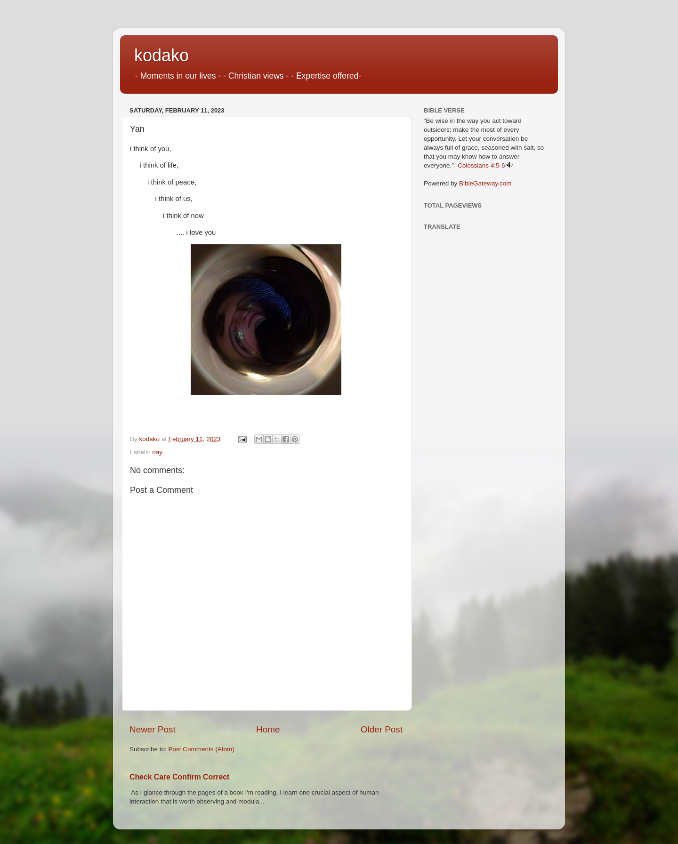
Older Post (382, 729)
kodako (161, 55)
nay (157, 452)
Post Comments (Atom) (201, 749)
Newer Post (152, 729)
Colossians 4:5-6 (481, 165)
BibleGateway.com (485, 183)
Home (268, 729)
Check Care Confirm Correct (179, 777)
